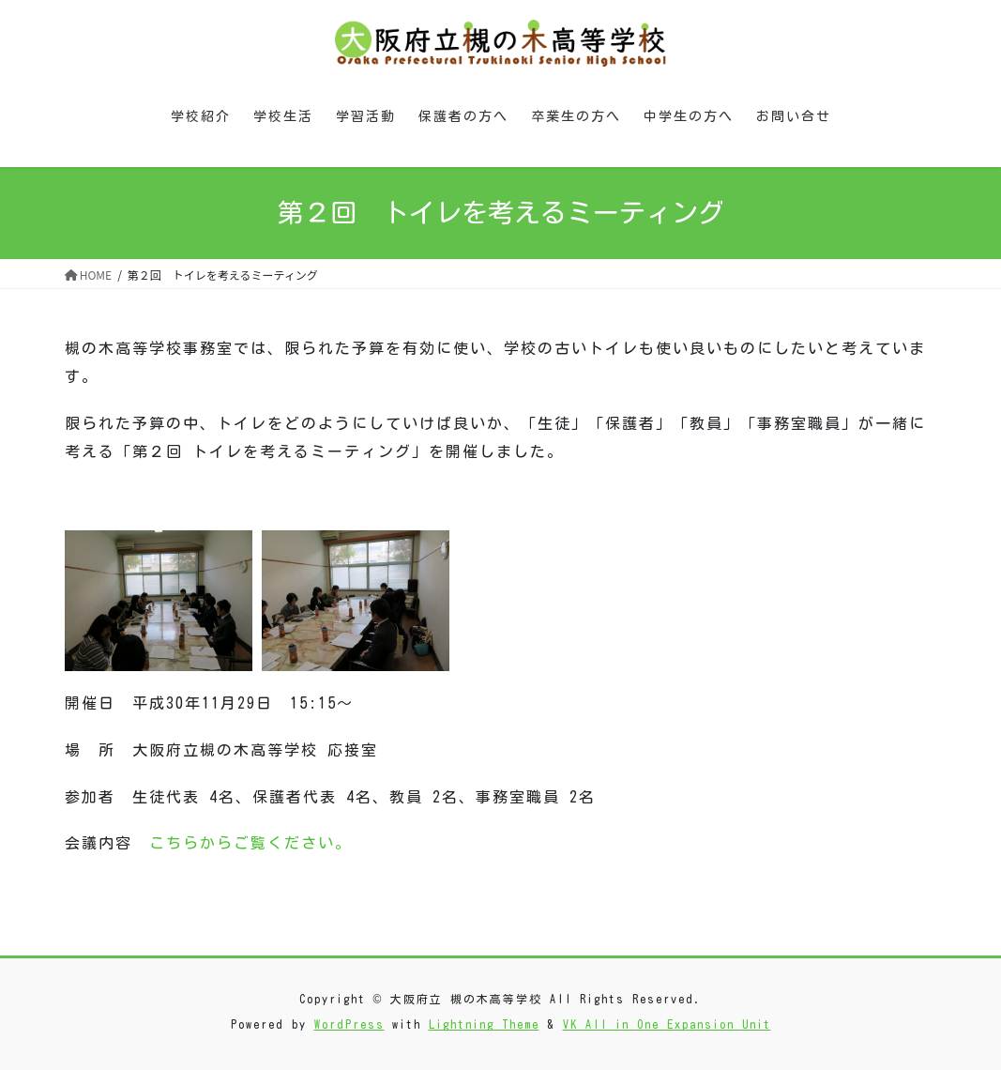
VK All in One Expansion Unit (667, 1024)
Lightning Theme (484, 1024)
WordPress (349, 1024)
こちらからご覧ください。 (250, 842)
